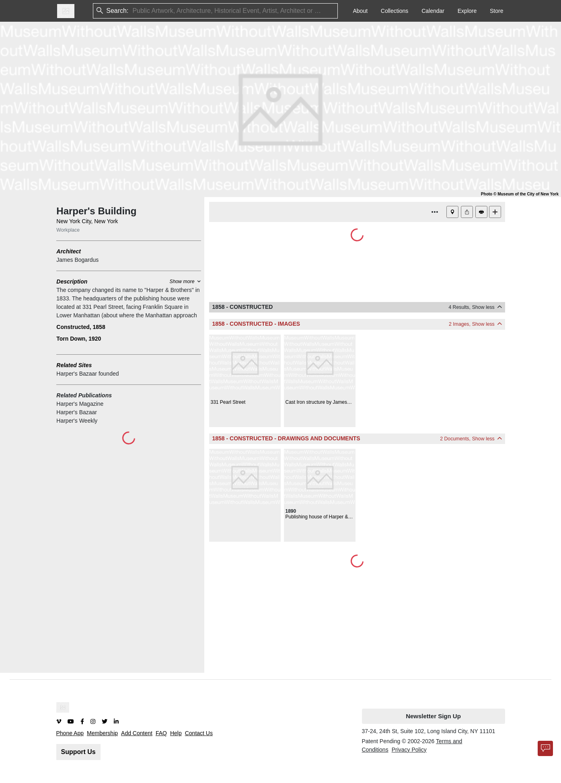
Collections (394, 11)
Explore (467, 11)
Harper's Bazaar (76, 412)
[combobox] (133, 11)
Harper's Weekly (76, 420)
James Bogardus (77, 260)
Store (496, 11)
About (360, 11)
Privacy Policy (409, 749)
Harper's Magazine (79, 404)
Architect (68, 251)
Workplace (68, 230)
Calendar (432, 11)
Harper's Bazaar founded (87, 373)
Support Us (78, 751)
